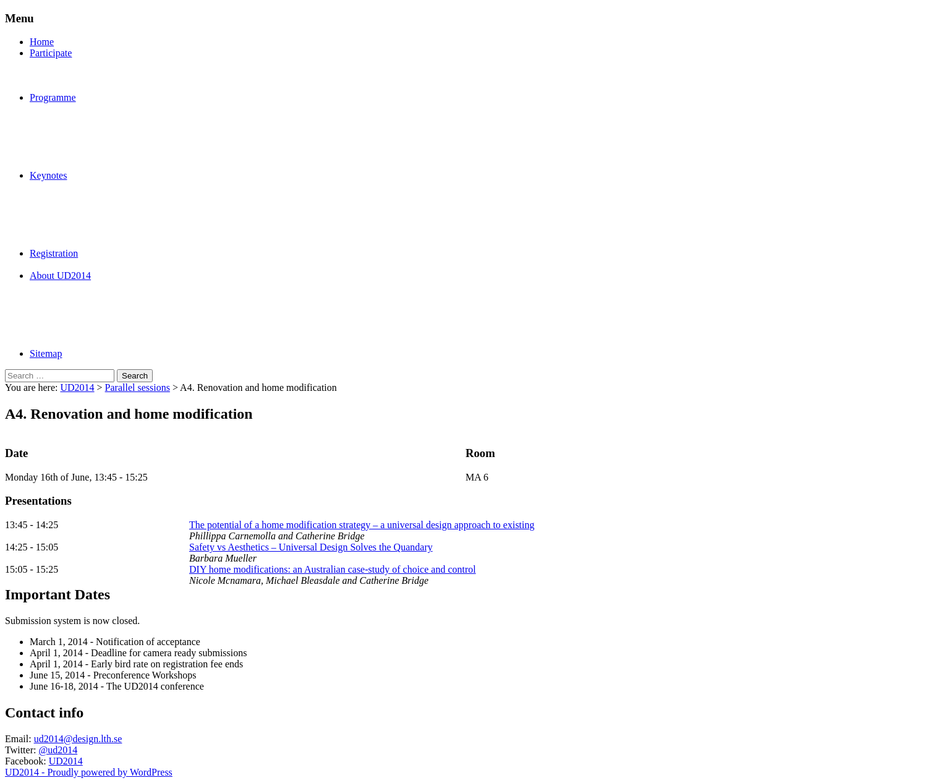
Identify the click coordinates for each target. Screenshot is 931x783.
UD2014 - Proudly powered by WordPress (88, 772)
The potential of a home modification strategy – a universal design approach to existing (362, 525)
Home (42, 41)
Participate (51, 53)
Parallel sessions (137, 387)
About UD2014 (60, 275)
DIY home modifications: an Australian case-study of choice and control (332, 569)
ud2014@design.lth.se (78, 739)
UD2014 (77, 387)
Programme (53, 97)
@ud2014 (57, 750)
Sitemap (46, 353)
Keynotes (48, 175)
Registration (54, 253)
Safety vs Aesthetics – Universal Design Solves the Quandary (311, 547)
